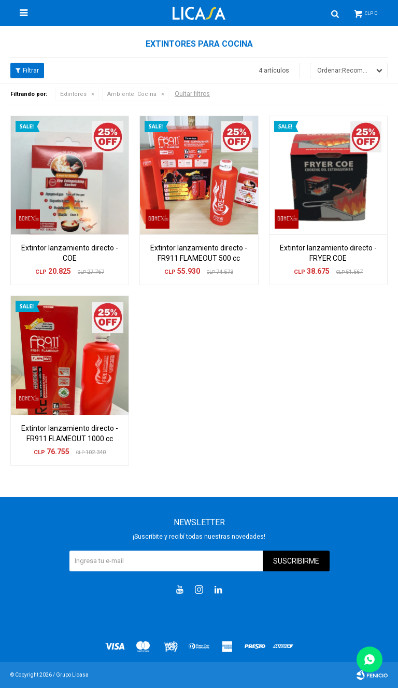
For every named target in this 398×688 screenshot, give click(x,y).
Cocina (132, 94)
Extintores (73, 94)
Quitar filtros (192, 93)
